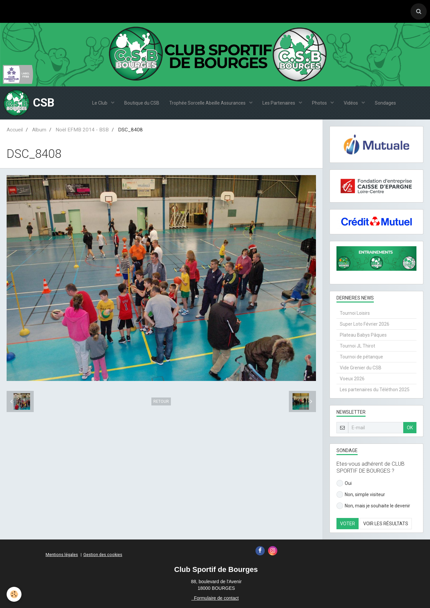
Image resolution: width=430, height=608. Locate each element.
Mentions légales (62, 554)
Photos (320, 103)
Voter (347, 523)
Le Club (100, 103)
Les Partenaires (279, 103)
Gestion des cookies (102, 554)
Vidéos (351, 103)
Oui (344, 483)
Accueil (15, 130)
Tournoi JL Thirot (357, 346)
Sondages (385, 103)
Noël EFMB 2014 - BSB (82, 130)
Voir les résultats (385, 523)
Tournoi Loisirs (355, 313)
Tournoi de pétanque (361, 356)
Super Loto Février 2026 (364, 324)
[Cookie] (14, 594)
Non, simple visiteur (360, 494)
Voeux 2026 (352, 378)
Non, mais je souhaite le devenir (373, 505)
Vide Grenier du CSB (360, 367)
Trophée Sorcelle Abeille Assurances (208, 103)
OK (410, 427)
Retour (161, 401)
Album (39, 130)
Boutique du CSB (141, 103)
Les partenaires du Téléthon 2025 (375, 389)
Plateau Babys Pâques (363, 335)
